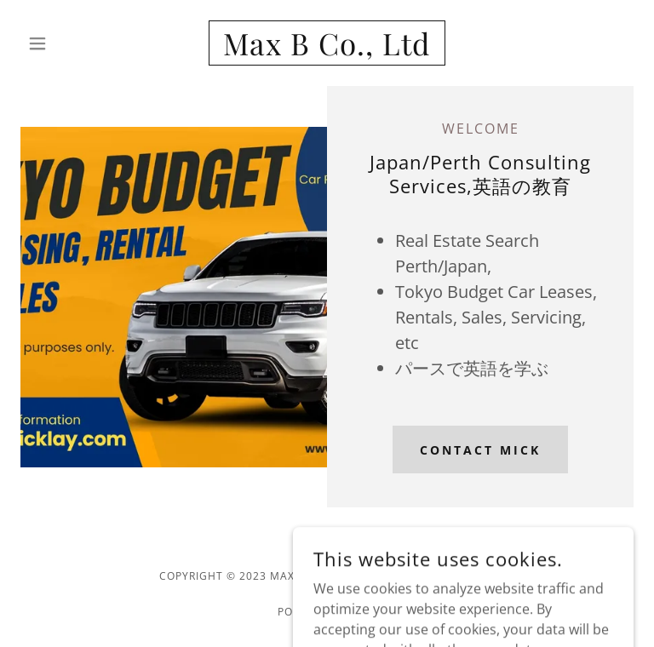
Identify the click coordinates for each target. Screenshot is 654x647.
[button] (66, 43)
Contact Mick (480, 450)
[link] (327, 50)
